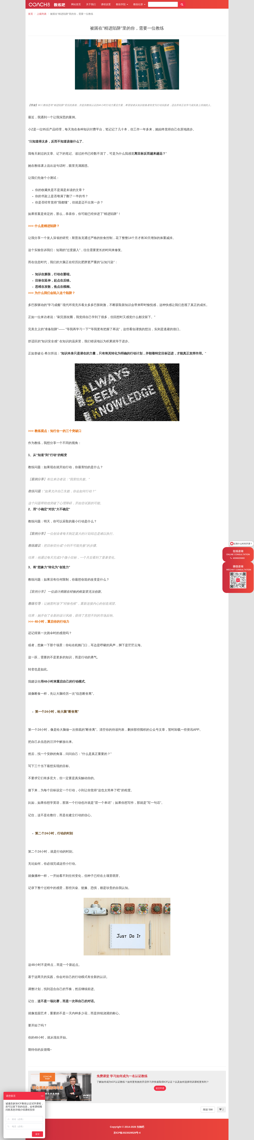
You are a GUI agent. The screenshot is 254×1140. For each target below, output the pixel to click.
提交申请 (160, 1088)
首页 (30, 13)
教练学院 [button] (122, 4)
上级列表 (41, 13)
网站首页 (76, 4)
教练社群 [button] (139, 4)
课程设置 (106, 4)
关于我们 (91, 4)
